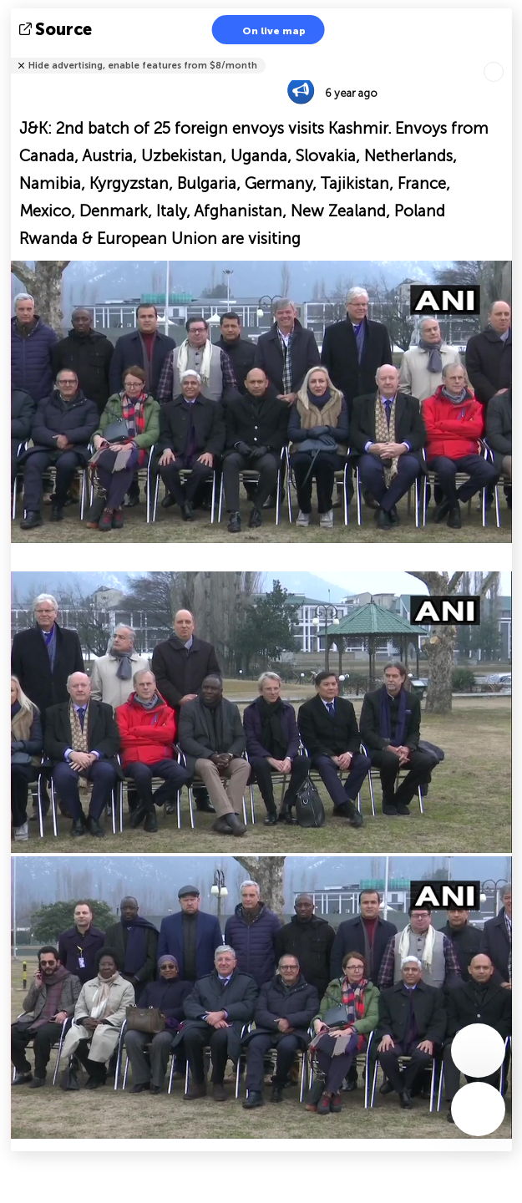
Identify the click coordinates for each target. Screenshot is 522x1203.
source (57, 29)
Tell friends (505, 54)
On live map (263, 29)
